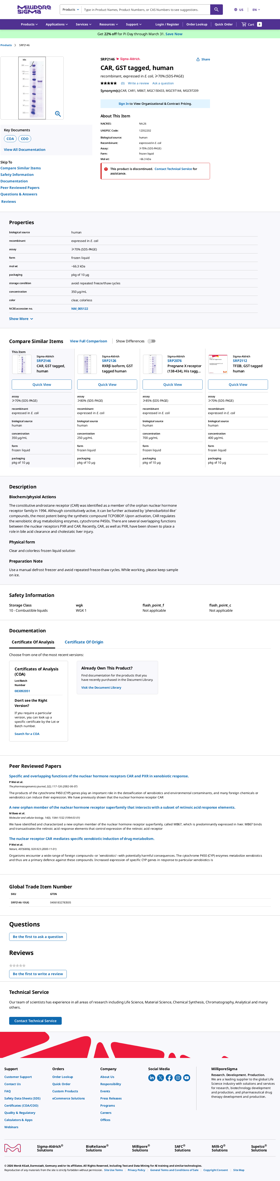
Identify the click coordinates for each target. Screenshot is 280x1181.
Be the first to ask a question (38, 936)
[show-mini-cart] (252, 24)
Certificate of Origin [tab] (84, 642)
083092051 (22, 691)
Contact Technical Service (173, 169)
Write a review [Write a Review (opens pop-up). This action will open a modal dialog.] (138, 83)
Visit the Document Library (101, 687)
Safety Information (17, 174)
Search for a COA (27, 734)
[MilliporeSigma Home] (34, 9)
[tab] (9, 45)
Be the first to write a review (40, 974)
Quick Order (224, 24)
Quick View (41, 384)
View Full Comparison (88, 341)
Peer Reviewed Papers (19, 187)
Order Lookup (196, 24)
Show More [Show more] (21, 318)
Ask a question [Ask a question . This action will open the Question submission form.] (163, 83)
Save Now (174, 34)
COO (25, 138)
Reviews (8, 201)
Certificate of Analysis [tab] (33, 642)
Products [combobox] (69, 9)
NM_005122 (79, 308)
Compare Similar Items (20, 168)
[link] (26, 1076)
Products (6, 45)
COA (10, 138)
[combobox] (141, 9)
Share (203, 59)
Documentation (14, 181)
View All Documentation (24, 149)
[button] (167, 24)
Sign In (124, 104)
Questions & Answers (18, 194)
